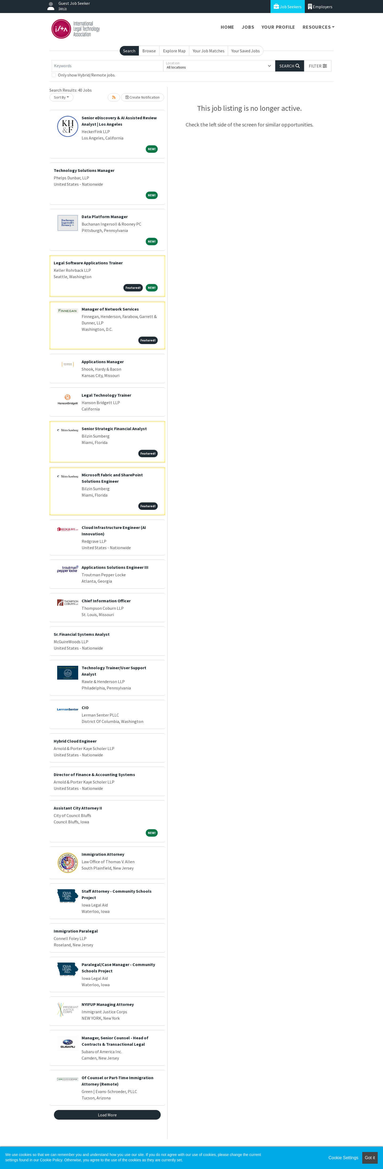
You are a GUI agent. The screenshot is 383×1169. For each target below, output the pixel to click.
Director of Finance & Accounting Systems (94, 774)
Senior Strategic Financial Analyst (114, 428)
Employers (320, 6)
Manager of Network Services (110, 309)
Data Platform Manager (105, 216)
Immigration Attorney (103, 854)
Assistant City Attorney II (78, 808)
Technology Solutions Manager (84, 170)
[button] (317, 66)
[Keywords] (107, 66)
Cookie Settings (343, 1157)
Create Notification (143, 97)
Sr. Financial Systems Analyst (82, 634)
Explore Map (174, 50)
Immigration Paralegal (76, 931)
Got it (370, 1157)
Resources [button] (317, 27)
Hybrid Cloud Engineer (75, 741)
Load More (107, 1114)
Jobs (248, 27)
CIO (85, 707)
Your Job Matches (208, 50)
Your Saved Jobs (245, 50)
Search (129, 50)
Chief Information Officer (106, 600)
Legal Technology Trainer (106, 395)
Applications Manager (103, 361)
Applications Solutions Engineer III (115, 567)
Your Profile (278, 27)
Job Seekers (288, 6)
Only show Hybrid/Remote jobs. (86, 75)
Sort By (60, 97)
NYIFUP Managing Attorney (108, 1004)
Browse (149, 50)
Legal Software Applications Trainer (88, 262)
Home (227, 27)
